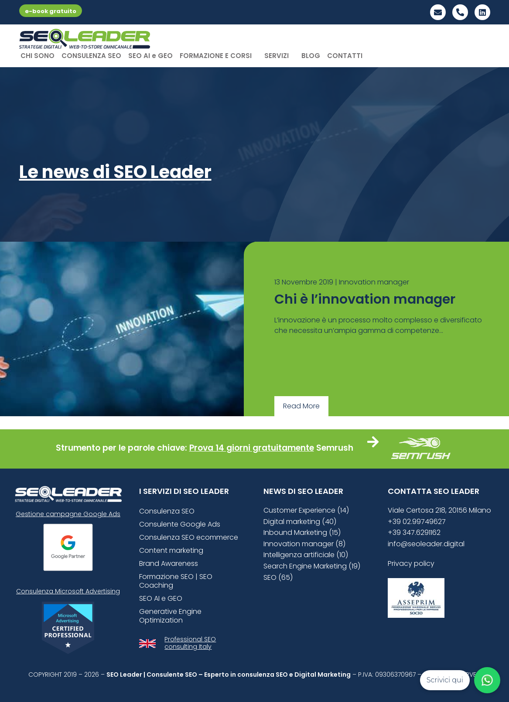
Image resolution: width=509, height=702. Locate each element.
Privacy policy (411, 563)
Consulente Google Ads (179, 524)
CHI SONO (37, 55)
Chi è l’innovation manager (364, 299)
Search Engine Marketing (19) (311, 566)
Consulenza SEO (167, 511)
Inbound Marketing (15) (302, 532)
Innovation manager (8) (304, 544)
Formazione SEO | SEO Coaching (175, 581)
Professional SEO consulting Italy (190, 643)
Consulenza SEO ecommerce (188, 537)
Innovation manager (374, 282)
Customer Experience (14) (306, 510)
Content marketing (171, 550)
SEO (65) (278, 577)
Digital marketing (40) (299, 522)
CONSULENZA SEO (91, 55)
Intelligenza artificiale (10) (305, 555)
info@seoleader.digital (426, 544)
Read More (301, 406)
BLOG (310, 55)
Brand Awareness (168, 563)
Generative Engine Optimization (170, 615)
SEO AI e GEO (150, 55)
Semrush (334, 448)
